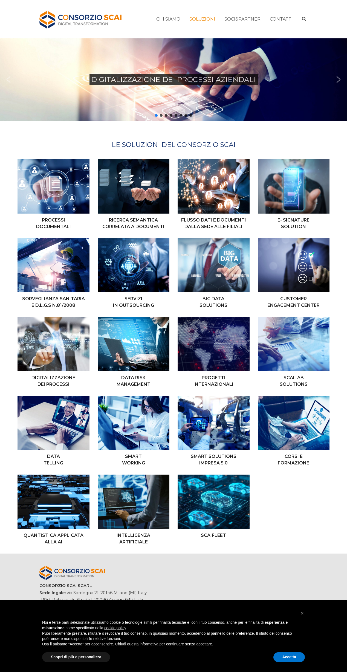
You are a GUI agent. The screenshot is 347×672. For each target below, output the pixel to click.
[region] (173, 79)
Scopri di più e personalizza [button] (76, 657)
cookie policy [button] (115, 628)
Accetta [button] (289, 657)
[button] (8, 79)
